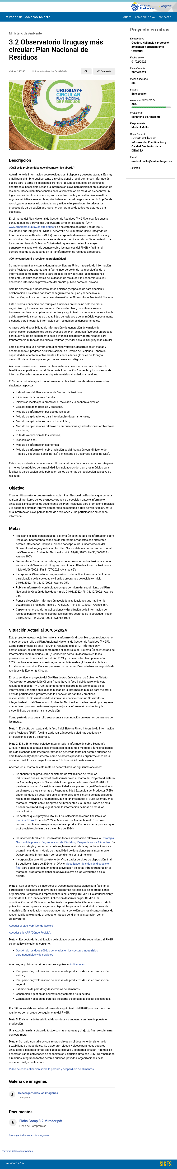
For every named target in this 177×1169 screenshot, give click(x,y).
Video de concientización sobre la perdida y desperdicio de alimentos (51, 1069)
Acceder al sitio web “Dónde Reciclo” (31, 925)
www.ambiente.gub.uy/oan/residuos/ (32, 227)
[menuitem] (127, 16)
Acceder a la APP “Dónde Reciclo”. (30, 932)
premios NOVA (25, 820)
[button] (86, 71)
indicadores (77, 964)
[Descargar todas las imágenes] (62, 1093)
